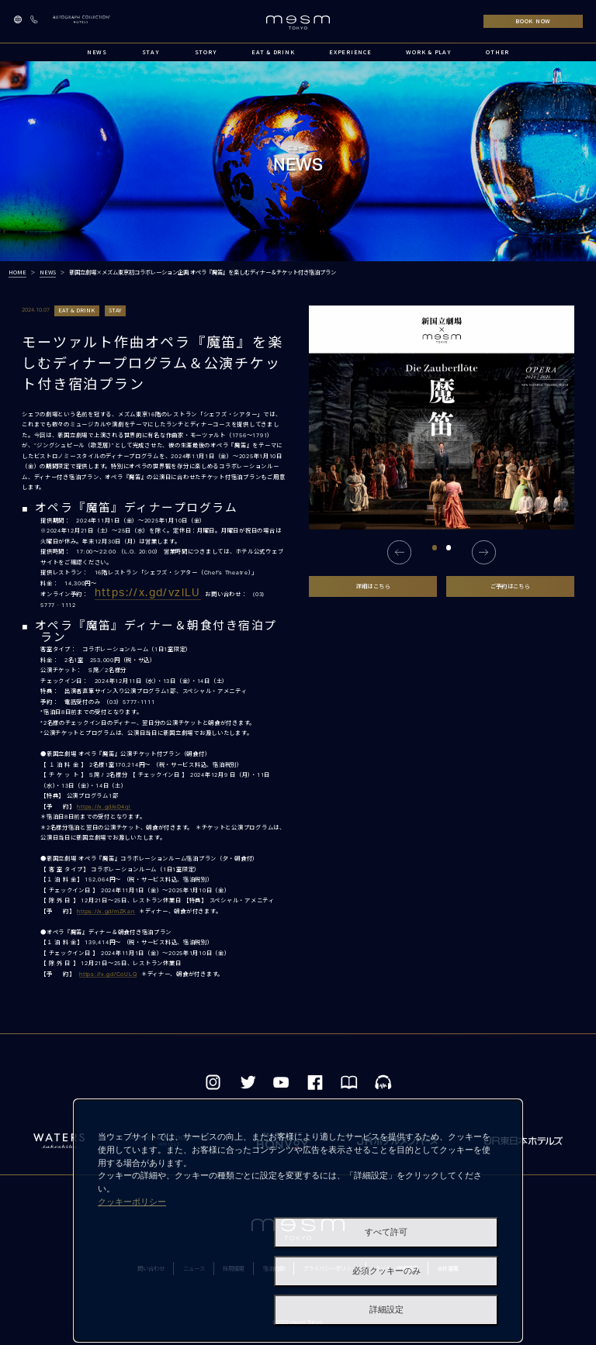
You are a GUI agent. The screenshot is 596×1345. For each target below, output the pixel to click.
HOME (17, 272)
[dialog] (298, 1220)
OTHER (497, 52)
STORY (206, 52)
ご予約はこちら (510, 586)
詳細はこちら (373, 586)
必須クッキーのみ (386, 1271)
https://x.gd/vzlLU (148, 593)
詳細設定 (386, 1310)
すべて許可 (386, 1232)
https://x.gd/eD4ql (103, 806)
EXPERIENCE (350, 52)
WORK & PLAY (428, 52)
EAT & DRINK (272, 52)
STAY (151, 52)
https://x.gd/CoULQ (108, 974)
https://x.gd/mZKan (105, 911)
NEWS (97, 52)
